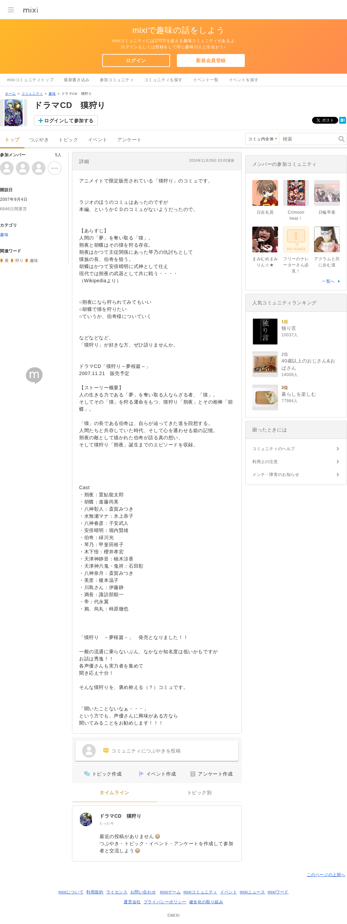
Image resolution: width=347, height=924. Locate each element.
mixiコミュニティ (200, 892)
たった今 (106, 823)
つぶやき (39, 139)
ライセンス (117, 892)
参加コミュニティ (117, 79)
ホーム (10, 93)
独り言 (288, 328)
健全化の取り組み (206, 902)
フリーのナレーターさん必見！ (296, 264)
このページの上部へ (326, 874)
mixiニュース (252, 892)
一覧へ (328, 281)
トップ (12, 139)
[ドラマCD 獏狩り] (86, 819)
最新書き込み (77, 79)
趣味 (52, 93)
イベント (98, 139)
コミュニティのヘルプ (273, 448)
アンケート (129, 139)
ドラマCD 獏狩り (120, 816)
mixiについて (71, 892)
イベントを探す (244, 79)
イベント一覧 (206, 79)
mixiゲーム (170, 892)
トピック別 (199, 792)
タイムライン (114, 792)
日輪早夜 (326, 212)
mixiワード (278, 892)
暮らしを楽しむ (298, 394)
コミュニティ (32, 93)
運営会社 (132, 902)
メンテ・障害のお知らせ (275, 474)
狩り (19, 260)
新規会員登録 (211, 60)
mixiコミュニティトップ (30, 79)
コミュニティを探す (163, 79)
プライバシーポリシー (165, 902)
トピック (68, 139)
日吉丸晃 (265, 212)
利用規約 (94, 892)
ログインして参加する (69, 120)
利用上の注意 (265, 461)
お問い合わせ (143, 892)
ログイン (136, 60)
